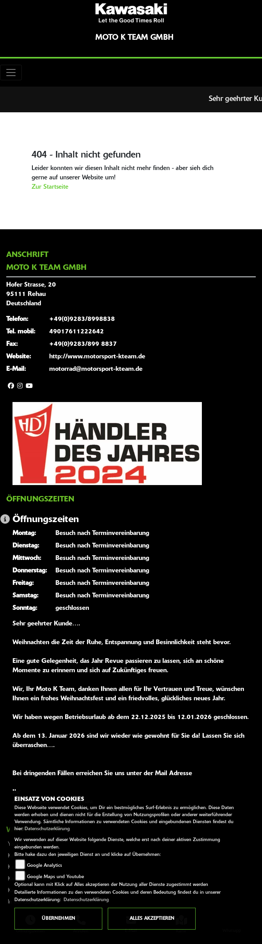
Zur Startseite (50, 187)
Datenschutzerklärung (47, 829)
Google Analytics (44, 865)
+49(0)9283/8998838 (82, 319)
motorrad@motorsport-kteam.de (96, 369)
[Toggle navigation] (11, 72)
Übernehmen (58, 918)
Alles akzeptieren (152, 918)
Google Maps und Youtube (55, 877)
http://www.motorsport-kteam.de (97, 357)
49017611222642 (76, 332)
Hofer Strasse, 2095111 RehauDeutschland (31, 294)
